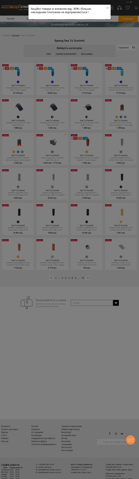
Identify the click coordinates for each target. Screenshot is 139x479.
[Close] (107, 8)
